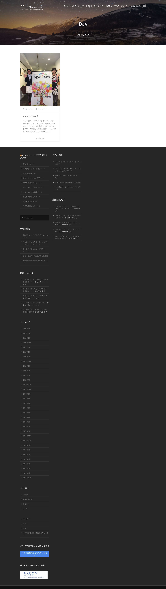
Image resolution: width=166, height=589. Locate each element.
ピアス (25, 524)
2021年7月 (27, 347)
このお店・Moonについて (94, 6)
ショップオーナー (43, 109)
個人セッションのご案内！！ (33, 178)
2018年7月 (27, 454)
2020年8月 (27, 366)
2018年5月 (27, 459)
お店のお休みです (29, 173)
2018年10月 (27, 440)
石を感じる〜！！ (29, 164)
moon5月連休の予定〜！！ (32, 183)
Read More (40, 139)
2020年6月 (27, 375)
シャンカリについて (77, 6)
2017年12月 (27, 478)
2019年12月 (27, 385)
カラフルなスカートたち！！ (33, 187)
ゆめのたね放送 (30, 116)
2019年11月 (27, 389)
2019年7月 (27, 403)
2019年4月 (27, 417)
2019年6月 (27, 408)
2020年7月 (27, 371)
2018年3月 (27, 464)
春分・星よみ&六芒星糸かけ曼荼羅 (35, 256)
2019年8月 (27, 399)
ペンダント (27, 519)
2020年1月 (27, 380)
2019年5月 (27, 413)
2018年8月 (27, 450)
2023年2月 (27, 338)
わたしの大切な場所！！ (31, 197)
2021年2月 (27, 357)
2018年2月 (27, 468)
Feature (25, 495)
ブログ (116, 6)
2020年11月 (27, 361)
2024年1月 (27, 329)
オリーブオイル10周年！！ (32, 192)
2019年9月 (27, 394)
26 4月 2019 (29, 109)
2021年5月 (27, 352)
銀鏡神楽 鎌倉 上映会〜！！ (34, 169)
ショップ (124, 6)
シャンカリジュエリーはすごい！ (35, 303)
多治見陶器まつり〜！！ (31, 206)
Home (66, 6)
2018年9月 (27, 445)
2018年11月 (27, 436)
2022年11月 (27, 343)
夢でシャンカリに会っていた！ (34, 296)
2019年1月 (27, 431)
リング (25, 528)
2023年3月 (27, 333)
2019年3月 (27, 422)
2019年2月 (27, 426)
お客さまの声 (135, 6)
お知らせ (109, 6)
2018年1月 (27, 473)
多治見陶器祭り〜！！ (31, 201)
